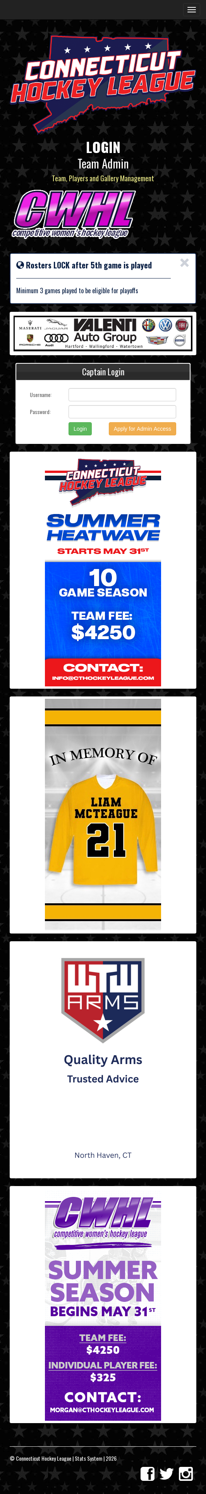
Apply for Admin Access (142, 429)
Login (80, 429)
